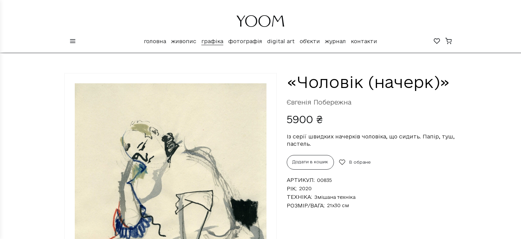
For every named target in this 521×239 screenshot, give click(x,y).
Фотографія (245, 41)
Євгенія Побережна (319, 102)
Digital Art (281, 41)
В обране (355, 162)
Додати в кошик (310, 161)
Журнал (335, 41)
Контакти (364, 41)
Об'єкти (310, 41)
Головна (155, 41)
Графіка (212, 41)
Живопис (183, 41)
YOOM (261, 24)
